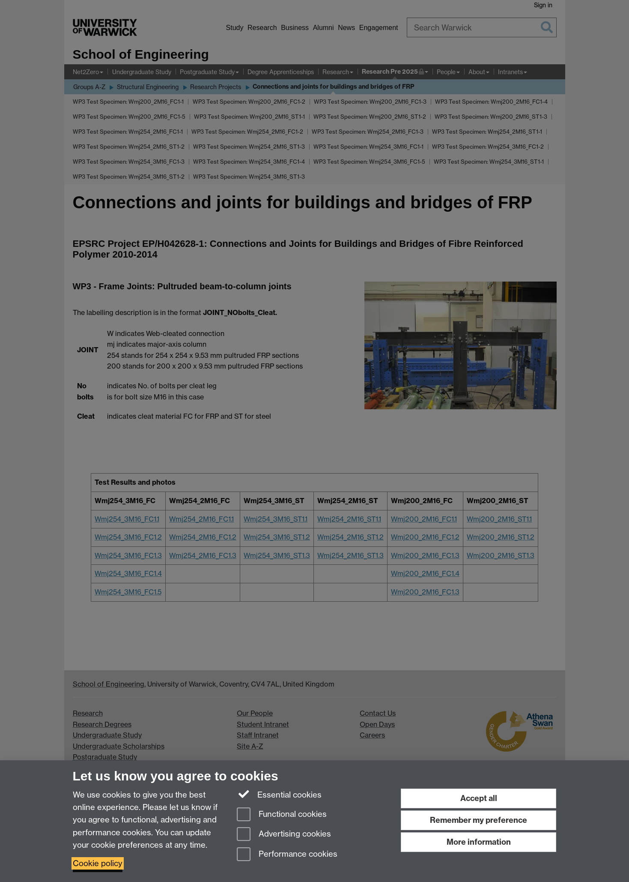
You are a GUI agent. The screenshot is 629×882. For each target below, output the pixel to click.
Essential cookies (279, 794)
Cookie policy (97, 863)
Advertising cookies (284, 835)
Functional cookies (282, 815)
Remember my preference (478, 820)
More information (479, 842)
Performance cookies (287, 855)
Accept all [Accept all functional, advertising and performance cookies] (478, 798)
